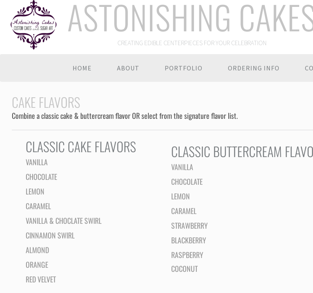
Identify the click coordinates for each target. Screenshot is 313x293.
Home (82, 68)
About (128, 68)
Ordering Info (254, 68)
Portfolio (184, 68)
